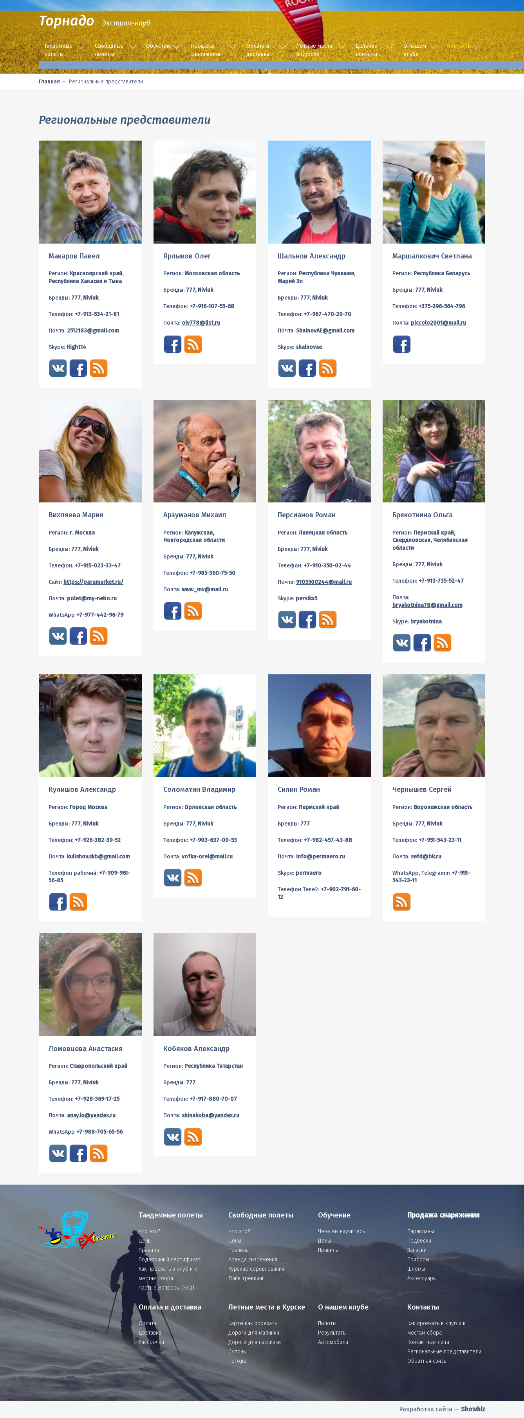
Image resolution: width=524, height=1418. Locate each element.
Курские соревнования (256, 1269)
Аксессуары (422, 1278)
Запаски (416, 1250)
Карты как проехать (252, 1323)
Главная (49, 81)
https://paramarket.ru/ (93, 582)
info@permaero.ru (320, 856)
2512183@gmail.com (93, 330)
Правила (149, 1250)
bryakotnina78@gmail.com (427, 605)
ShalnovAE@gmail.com (325, 330)
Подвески (419, 1240)
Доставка (150, 1332)
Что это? (149, 1231)
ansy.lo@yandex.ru (91, 1115)
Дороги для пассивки (254, 1342)
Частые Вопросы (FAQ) (166, 1287)
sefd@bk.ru (426, 856)
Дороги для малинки (253, 1332)
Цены (145, 1240)
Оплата (147, 1323)
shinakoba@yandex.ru (210, 1115)
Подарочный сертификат (170, 1259)
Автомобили (333, 1342)
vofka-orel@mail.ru (207, 856)
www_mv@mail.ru (205, 589)
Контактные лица (428, 1342)
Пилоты (327, 1323)
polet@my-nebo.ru (92, 598)
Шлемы (416, 1269)
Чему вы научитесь (341, 1231)
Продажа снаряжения (206, 50)
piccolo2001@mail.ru (438, 323)
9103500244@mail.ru (324, 582)
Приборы (418, 1259)
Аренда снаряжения (252, 1259)
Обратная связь (426, 1361)
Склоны (237, 1351)
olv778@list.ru (201, 323)
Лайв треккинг (246, 1278)
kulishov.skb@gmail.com (98, 856)
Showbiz (473, 1409)
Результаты (332, 1332)
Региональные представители (444, 1351)
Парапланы (420, 1231)
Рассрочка (151, 1342)
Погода (237, 1361)
